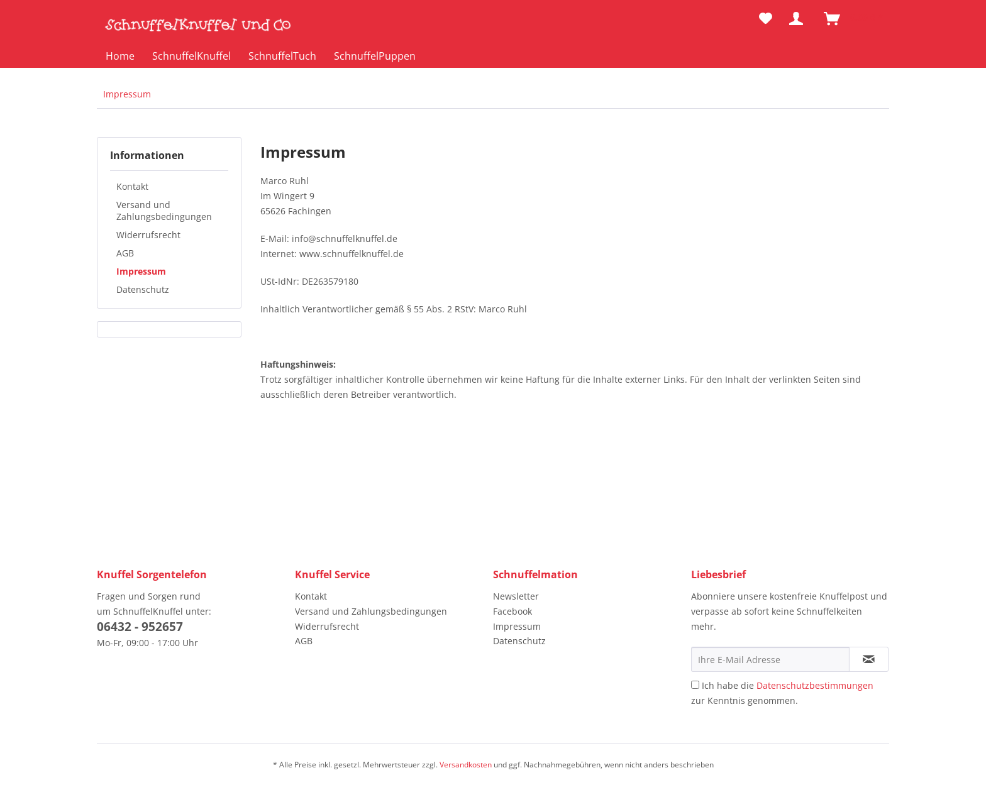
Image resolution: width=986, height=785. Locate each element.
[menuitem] (765, 18)
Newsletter (516, 596)
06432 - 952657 (140, 626)
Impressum (141, 271)
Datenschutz (142, 289)
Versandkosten (466, 764)
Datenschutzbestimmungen (814, 685)
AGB (125, 253)
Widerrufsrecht (148, 235)
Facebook (512, 611)
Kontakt (132, 186)
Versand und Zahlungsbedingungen (164, 210)
